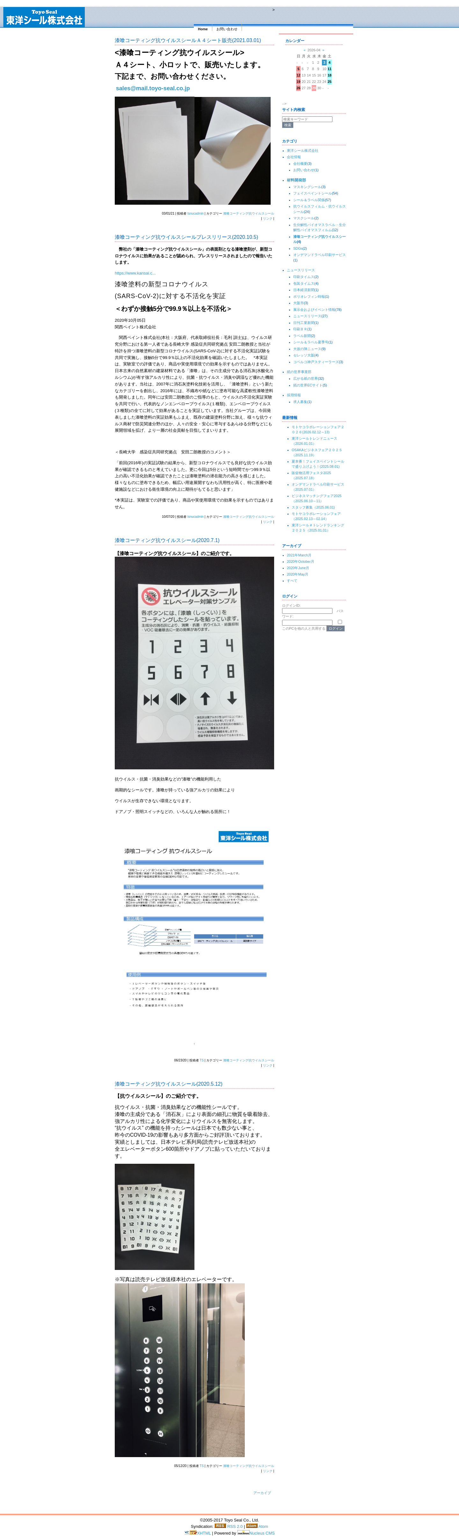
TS (202, 1060)
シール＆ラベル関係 (309, 200)
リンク (268, 218)
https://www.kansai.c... (135, 273)
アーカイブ (262, 1493)
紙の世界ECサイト (308, 385)
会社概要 (300, 163)
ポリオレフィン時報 (309, 296)
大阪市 (298, 303)
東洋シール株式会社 (302, 150)
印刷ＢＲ (300, 329)
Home (203, 29)
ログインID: (291, 605)
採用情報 (294, 395)
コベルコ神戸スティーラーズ (316, 362)
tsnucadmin (195, 213)
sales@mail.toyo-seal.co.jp (153, 88)
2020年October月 (300, 561)
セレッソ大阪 (303, 355)
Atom (257, 1526)
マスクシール (303, 218)
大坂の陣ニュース (307, 349)
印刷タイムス (303, 277)
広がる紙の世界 (305, 378)
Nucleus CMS (256, 1533)
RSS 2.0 (229, 1526)
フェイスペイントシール (312, 193)
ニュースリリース (301, 270)
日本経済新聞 (303, 290)
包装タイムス (303, 283)
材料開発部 (296, 180)
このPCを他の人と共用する (303, 628)
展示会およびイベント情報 (314, 310)
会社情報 (294, 157)
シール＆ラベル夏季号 (310, 342)
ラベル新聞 (302, 336)
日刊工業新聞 (303, 323)
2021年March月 (299, 555)
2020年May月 (297, 574)
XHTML (198, 1533)
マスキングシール (307, 187)
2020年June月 (298, 568)
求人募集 (300, 402)
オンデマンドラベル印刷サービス (319, 255)
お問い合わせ (226, 29)
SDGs (297, 248)
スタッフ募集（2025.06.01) (313, 507)
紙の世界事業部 (299, 372)
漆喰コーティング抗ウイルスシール (248, 213)
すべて (292, 581)
